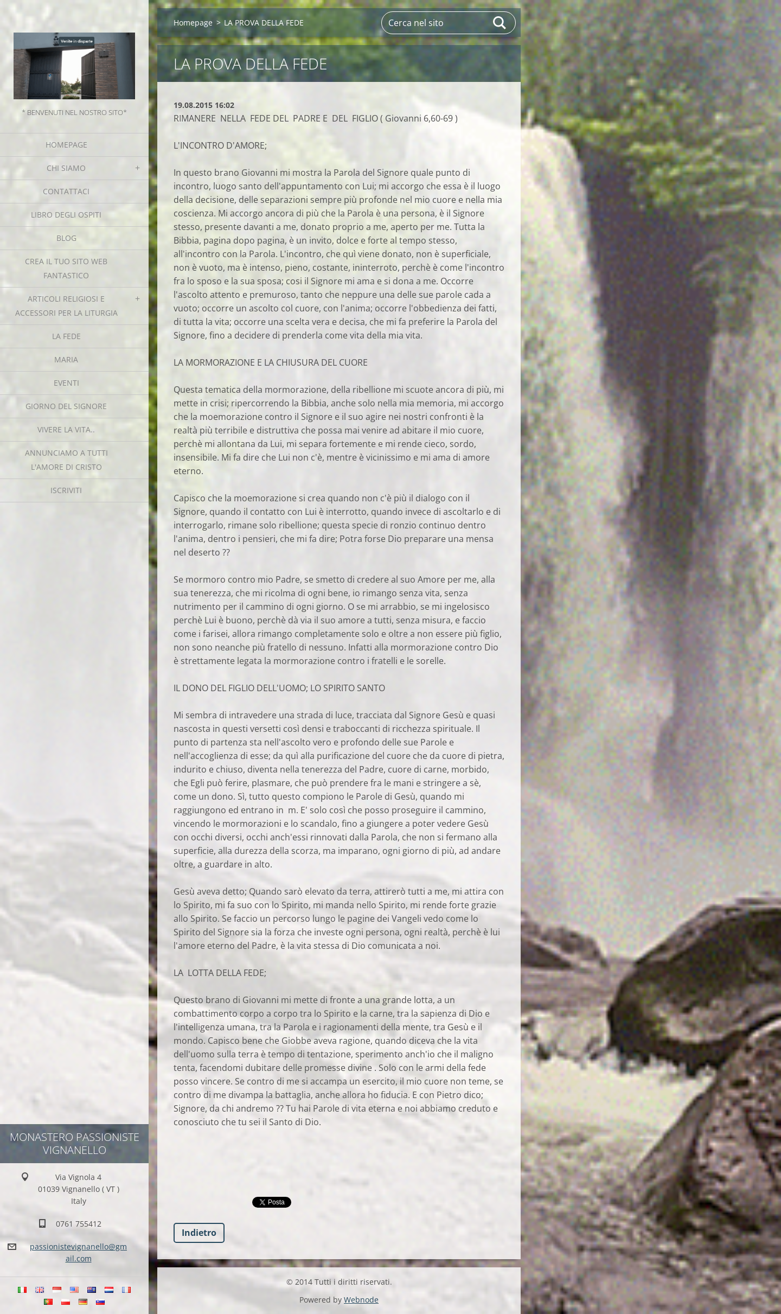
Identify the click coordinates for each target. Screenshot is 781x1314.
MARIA (66, 359)
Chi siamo (66, 168)
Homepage (66, 144)
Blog (66, 238)
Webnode (361, 1299)
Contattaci (66, 191)
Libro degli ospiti (66, 214)
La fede (66, 336)
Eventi (66, 383)
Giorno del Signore (66, 406)
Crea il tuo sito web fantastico (66, 268)
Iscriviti (66, 490)
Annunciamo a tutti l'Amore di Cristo (66, 460)
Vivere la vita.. (66, 429)
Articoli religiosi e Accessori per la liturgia (66, 306)
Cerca (500, 23)
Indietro (199, 1233)
